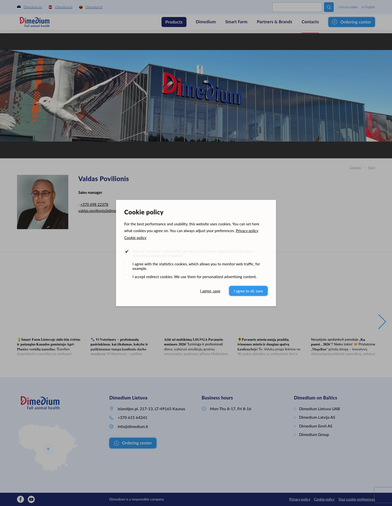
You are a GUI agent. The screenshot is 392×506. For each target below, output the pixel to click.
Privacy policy (247, 230)
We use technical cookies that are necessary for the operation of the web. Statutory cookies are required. (192, 253)
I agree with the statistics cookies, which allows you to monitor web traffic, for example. (196, 266)
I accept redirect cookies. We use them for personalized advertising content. (194, 276)
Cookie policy (135, 237)
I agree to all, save (248, 291)
